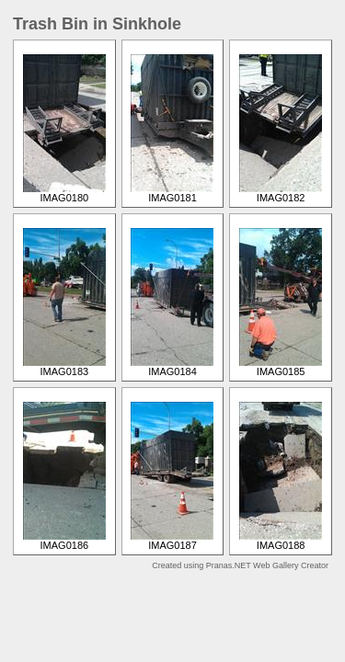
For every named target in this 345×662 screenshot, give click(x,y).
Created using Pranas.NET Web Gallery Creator (240, 565)
